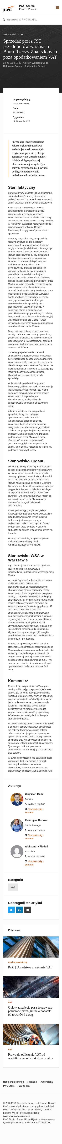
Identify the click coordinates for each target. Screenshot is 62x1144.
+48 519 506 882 (35, 804)
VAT (23, 34)
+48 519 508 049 (35, 830)
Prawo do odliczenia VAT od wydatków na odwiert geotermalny (30, 1056)
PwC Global (24, 1086)
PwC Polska (46, 1081)
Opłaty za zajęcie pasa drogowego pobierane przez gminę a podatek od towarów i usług (30, 1011)
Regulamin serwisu (13, 1081)
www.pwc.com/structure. (16, 1116)
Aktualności (9, 34)
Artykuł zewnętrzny (17, 962)
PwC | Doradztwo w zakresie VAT (30, 967)
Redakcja (32, 1081)
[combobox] (24, 20)
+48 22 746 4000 (35, 856)
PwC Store (9, 1086)
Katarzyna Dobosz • (13, 66)
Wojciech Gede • (41, 63)
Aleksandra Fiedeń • (35, 66)
